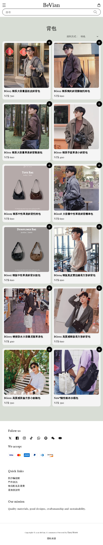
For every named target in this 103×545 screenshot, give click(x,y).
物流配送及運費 (16, 485)
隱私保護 (51, 538)
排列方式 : (72, 36)
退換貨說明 (14, 489)
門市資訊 (13, 481)
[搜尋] (95, 12)
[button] (4, 5)
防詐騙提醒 (14, 478)
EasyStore (73, 532)
